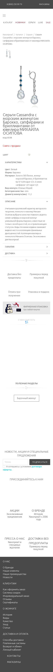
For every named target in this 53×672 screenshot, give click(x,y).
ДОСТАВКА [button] (26, 253)
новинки (20, 22)
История (7, 614)
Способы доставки (13, 640)
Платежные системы (14, 643)
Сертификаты (10, 602)
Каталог (19, 34)
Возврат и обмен (12, 646)
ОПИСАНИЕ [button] (26, 201)
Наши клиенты (11, 570)
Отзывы (7, 599)
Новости (7, 577)
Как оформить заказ (14, 589)
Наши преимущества (14, 574)
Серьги (29, 34)
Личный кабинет (12, 649)
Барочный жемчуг (26, 398)
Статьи (6, 627)
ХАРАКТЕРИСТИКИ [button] (26, 162)
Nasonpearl (8, 34)
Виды (6, 618)
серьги (31, 22)
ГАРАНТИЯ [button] (26, 247)
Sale (48, 22)
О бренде (8, 567)
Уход (5, 624)
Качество (8, 621)
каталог (8, 22)
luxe (40, 22)
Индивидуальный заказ (16, 595)
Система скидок (11, 592)
